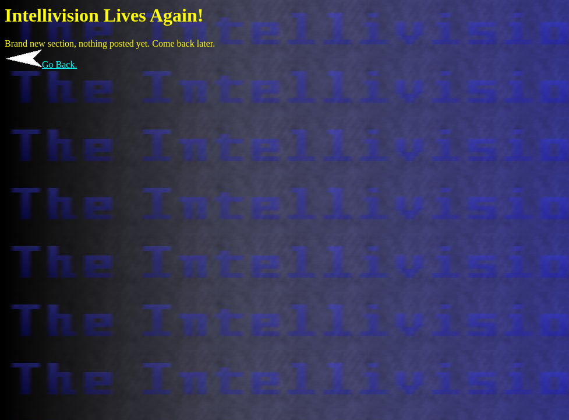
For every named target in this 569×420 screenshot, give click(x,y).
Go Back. (59, 64)
